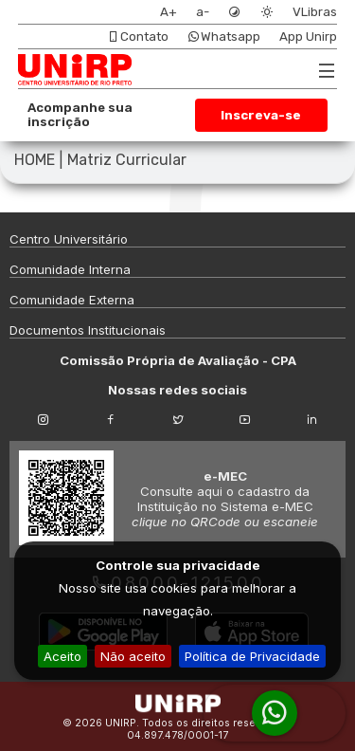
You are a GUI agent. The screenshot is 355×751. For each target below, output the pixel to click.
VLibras (315, 12)
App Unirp (308, 36)
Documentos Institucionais (87, 330)
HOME (34, 160)
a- (202, 12)
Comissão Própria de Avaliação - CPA (178, 360)
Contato (138, 36)
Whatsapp (223, 36)
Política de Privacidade (252, 656)
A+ (168, 12)
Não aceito (133, 656)
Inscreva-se (261, 115)
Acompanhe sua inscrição (80, 115)
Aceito (62, 656)
